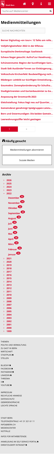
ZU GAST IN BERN (9, 348)
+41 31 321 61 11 (27, 421)
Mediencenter (24, 3)
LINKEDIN (5, 375)
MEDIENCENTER (8, 428)
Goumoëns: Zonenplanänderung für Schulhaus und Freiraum (27, 85)
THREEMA (5, 378)
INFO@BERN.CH (8, 424)
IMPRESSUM (6, 392)
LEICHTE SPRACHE (9, 405)
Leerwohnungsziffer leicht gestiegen (21, 119)
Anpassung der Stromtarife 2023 (18, 96)
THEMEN (5, 341)
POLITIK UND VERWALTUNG (13, 345)
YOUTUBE (5, 385)
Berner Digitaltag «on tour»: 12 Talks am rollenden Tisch (27, 40)
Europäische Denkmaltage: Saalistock (22, 51)
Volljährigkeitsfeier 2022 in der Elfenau (22, 45)
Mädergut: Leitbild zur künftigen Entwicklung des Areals (27, 79)
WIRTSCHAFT (7, 351)
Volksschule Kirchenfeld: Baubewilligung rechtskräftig (27, 74)
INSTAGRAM (6, 372)
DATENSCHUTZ (7, 399)
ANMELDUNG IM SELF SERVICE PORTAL (19, 441)
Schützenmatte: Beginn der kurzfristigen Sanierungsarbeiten (27, 62)
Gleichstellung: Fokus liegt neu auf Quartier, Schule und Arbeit (27, 102)
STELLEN (5, 358)
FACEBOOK (6, 368)
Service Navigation (41, 3)
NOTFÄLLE (5, 431)
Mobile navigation (49, 3)
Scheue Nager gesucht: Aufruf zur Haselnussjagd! (27, 57)
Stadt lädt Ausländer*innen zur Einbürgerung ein (27, 68)
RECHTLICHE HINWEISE (11, 395)
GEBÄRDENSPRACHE (10, 402)
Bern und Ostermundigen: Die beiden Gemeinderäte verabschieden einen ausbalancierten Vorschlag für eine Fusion (27, 113)
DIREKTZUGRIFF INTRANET (13, 445)
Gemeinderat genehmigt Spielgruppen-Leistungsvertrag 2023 (27, 108)
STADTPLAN (6, 355)
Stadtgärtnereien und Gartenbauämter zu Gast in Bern (27, 91)
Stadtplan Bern (33, 3)
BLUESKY (5, 365)
